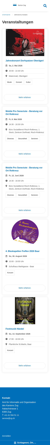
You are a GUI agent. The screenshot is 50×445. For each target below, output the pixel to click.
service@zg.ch (8, 418)
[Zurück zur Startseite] (25, 5)
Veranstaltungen (20, 14)
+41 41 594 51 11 (11, 415)
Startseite (6, 14)
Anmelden (6, 436)
